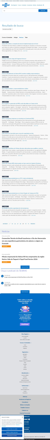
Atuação (25, 391)
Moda (25, 362)
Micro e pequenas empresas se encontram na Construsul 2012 (18, 118)
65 (12, 223)
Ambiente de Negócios (25, 399)
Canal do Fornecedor (25, 413)
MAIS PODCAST (25, 291)
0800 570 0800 (25, 422)
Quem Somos (25, 387)
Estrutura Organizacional (25, 389)
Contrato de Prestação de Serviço (25, 381)
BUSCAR (43, 10)
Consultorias (29, 5)
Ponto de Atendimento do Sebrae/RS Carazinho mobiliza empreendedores (21, 73)
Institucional (3, 0)
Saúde (25, 365)
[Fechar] (22, 417)
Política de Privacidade (25, 380)
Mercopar (25, 369)
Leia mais (25, 50)
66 (15, 223)
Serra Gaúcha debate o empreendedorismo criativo (15, 88)
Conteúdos (24, 5)
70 (25, 223)
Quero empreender (25, 336)
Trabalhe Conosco (25, 407)
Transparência (25, 392)
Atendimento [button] (25, 373)
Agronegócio (25, 354)
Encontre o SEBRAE (16, 0)
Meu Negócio (14, 5)
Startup (25, 357)
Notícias (34, 5)
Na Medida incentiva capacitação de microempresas (15, 208)
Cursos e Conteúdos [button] (25, 342)
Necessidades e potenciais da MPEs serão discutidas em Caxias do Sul (20, 103)
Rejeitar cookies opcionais (12, 432)
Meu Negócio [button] (25, 334)
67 (17, 223)
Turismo (25, 367)
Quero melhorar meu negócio (25, 339)
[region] (12, 427)
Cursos (19, 5)
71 (28, 223)
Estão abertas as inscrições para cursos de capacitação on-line (18, 133)
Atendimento (39, 5)
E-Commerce (25, 359)
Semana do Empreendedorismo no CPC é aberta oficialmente (17, 178)
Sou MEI (25, 337)
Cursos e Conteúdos (7, 37)
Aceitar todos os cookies (12, 428)
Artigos (16, 37)
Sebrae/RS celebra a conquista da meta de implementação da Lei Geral (20, 43)
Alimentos (25, 355)
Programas (25, 348)
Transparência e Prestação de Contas (30, 0)
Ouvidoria (25, 376)
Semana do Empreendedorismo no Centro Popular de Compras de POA (20, 193)
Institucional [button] (25, 385)
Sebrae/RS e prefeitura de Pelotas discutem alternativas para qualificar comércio (22, 148)
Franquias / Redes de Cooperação (25, 360)
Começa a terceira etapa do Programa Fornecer (14, 58)
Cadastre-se (25, 410)
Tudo (26, 37)
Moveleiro (25, 364)
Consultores (22, 0)
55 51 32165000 (25, 429)
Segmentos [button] (25, 352)
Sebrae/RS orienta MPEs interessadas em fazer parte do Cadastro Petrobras (21, 163)
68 (20, 223)
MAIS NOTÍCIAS (25, 267)
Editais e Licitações (9, 0)
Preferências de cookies (12, 435)
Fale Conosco (25, 378)
